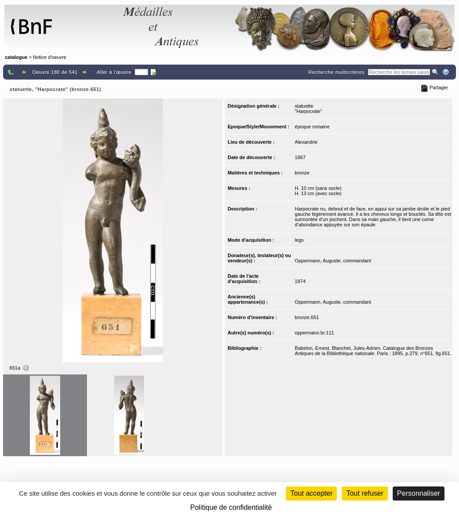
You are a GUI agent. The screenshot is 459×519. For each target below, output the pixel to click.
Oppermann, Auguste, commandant (333, 260)
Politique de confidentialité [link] (231, 507)
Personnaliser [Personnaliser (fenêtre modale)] (418, 493)
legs (299, 240)
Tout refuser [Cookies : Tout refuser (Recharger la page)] (364, 493)
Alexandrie (306, 142)
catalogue (16, 57)
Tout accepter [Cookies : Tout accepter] (311, 493)
